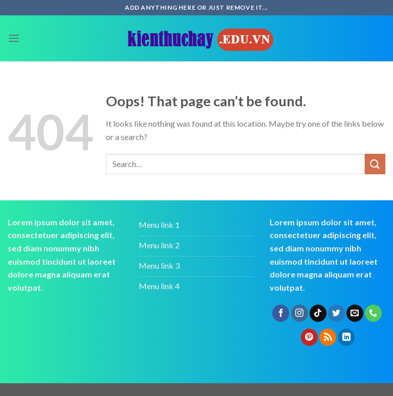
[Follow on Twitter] (336, 313)
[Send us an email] (354, 313)
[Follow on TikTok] (318, 313)
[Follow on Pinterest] (309, 337)
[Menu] (14, 38)
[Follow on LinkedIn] (346, 337)
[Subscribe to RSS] (327, 337)
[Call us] (373, 313)
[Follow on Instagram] (299, 313)
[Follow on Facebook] (280, 313)
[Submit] (375, 164)
